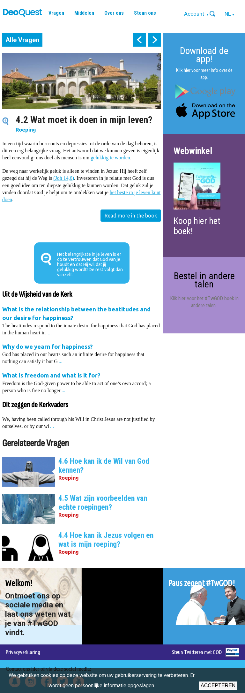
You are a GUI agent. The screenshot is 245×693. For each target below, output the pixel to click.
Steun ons (145, 13)
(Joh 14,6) (63, 178)
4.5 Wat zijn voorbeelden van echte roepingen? (102, 503)
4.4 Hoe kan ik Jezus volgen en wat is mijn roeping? (105, 540)
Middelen (84, 13)
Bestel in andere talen (204, 280)
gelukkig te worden (110, 157)
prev (139, 40)
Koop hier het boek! (197, 226)
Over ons (114, 13)
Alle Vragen (22, 40)
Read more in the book (131, 215)
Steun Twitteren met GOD (197, 652)
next (154, 40)
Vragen (56, 13)
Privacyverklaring (23, 652)
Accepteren (218, 685)
